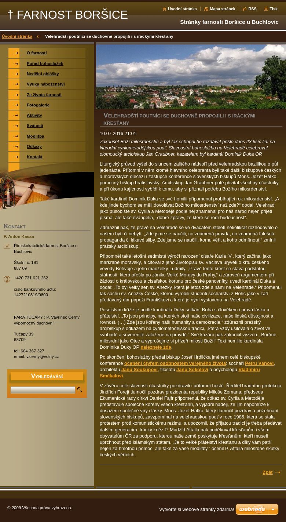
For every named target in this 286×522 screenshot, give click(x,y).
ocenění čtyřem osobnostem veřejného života (175, 363)
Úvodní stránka (182, 9)
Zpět (268, 472)
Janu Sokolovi (192, 369)
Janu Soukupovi (139, 369)
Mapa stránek (222, 9)
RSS (252, 9)
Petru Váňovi (259, 363)
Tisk (274, 9)
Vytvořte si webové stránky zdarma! (196, 509)
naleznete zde (155, 347)
